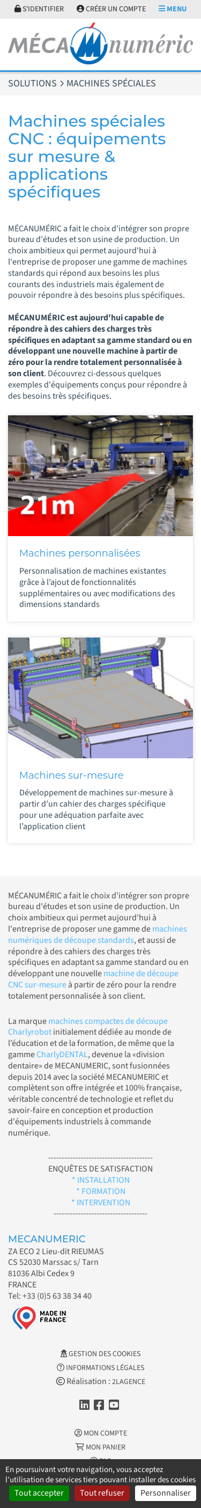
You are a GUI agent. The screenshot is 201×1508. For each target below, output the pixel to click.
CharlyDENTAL (62, 1054)
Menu (173, 9)
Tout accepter (39, 1493)
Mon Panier (100, 1447)
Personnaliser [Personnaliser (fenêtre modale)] (165, 1493)
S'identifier (39, 9)
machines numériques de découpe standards (97, 934)
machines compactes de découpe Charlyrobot (88, 1026)
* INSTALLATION (101, 1180)
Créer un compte (111, 9)
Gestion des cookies (100, 1354)
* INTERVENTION (100, 1203)
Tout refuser (102, 1493)
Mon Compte (101, 1433)
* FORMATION (100, 1191)
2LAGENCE (128, 1382)
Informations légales (100, 1368)
